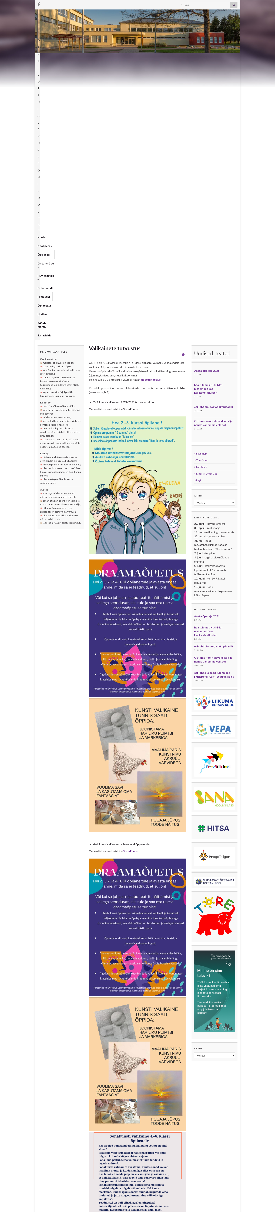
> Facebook (200, 198)
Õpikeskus (186, 57)
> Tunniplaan (201, 191)
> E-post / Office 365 (205, 204)
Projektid (167, 57)
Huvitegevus (124, 57)
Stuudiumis (130, 582)
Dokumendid (147, 57)
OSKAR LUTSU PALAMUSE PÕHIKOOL (137, 39)
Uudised (203, 57)
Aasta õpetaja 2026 (206, 101)
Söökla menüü (223, 57)
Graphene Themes (62, 1207)
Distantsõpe (100, 57)
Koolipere (58, 57)
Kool (42, 57)
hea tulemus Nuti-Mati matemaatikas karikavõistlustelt (208, 119)
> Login (198, 211)
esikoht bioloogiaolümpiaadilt (213, 138)
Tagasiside (44, 66)
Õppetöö (78, 57)
